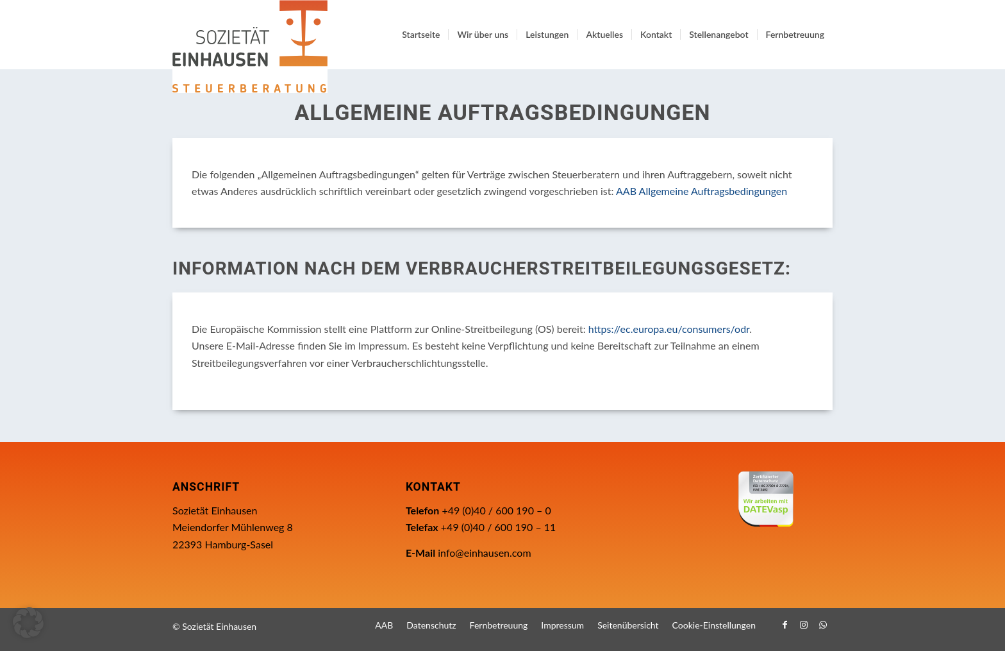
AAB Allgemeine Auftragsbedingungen (701, 191)
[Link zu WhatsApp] (823, 624)
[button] (28, 623)
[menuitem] (421, 34)
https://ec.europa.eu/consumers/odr (669, 329)
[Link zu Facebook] (784, 624)
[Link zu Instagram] (803, 624)
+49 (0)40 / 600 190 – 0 (496, 510)
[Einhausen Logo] (250, 46)
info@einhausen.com (484, 552)
